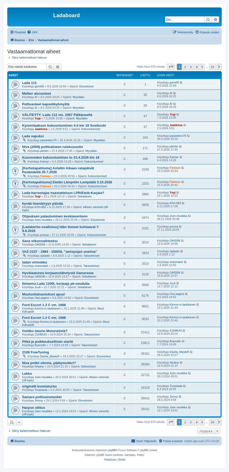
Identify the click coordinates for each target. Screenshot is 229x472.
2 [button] (185, 66)
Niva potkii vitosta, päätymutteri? (49, 363)
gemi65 (39, 86)
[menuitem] (32, 32)
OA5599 (40, 244)
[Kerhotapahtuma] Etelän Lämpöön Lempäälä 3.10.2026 (67, 182)
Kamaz (44, 161)
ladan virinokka (34, 262)
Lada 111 (29, 83)
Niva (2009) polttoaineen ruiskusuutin (52, 147)
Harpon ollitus (33, 408)
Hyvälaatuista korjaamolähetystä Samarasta (57, 273)
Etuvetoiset (86, 86)
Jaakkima (41, 129)
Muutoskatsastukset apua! (43, 294)
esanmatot (41, 265)
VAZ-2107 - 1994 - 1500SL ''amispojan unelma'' (59, 252)
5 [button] (202, 66)
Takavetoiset (91, 255)
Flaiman (45, 176)
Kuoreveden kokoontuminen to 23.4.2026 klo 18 (60, 157)
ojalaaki (45, 255)
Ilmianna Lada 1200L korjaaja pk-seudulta (56, 284)
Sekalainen (85, 196)
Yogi (38, 118)
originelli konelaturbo (39, 386)
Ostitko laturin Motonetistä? (45, 331)
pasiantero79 (48, 140)
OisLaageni (42, 297)
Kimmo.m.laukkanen (47, 308)
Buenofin (40, 345)
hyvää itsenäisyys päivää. (43, 203)
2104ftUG (41, 334)
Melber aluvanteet (36, 93)
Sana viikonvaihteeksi (40, 241)
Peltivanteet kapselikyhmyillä (46, 104)
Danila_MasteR (49, 356)
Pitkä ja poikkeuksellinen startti (47, 342)
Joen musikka (43, 219)
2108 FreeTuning (35, 352)
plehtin (44, 150)
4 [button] (196, 66)
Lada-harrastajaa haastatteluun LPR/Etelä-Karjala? (63, 193)
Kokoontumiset (90, 129)
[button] (171, 67)
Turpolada (41, 389)
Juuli (38, 287)
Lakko (27, 374)
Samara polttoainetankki (42, 397)
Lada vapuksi (33, 136)
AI (36, 97)
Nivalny (39, 366)
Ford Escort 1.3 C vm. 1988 (44, 305)
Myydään (78, 97)
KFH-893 (40, 207)
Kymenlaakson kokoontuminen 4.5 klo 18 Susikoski (64, 125)
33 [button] (212, 66)
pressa (44, 234)
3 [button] (191, 66)
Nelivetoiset (88, 366)
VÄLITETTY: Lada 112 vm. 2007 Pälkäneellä (57, 115)
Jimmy (39, 400)
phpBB (112, 450)
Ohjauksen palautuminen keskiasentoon (54, 216)
